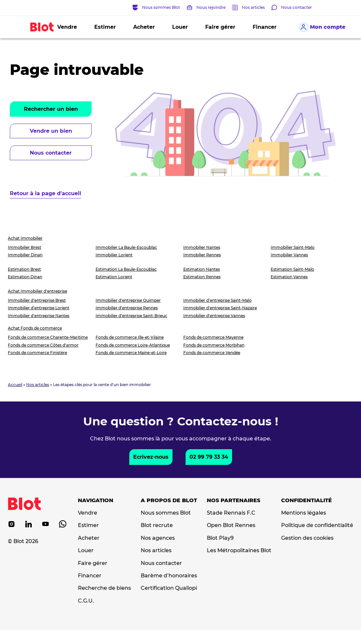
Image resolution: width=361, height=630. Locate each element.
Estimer (105, 27)
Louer (180, 27)
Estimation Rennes (202, 276)
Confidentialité (306, 500)
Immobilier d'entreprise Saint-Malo (217, 300)
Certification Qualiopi (169, 588)
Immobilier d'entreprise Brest (37, 300)
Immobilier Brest (24, 247)
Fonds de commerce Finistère (37, 352)
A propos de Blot (169, 500)
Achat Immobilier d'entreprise (37, 291)
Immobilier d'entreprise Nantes (38, 315)
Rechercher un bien (51, 109)
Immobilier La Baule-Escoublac (126, 247)
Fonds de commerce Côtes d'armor (43, 345)
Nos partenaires (233, 500)
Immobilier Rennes (202, 254)
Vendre (67, 27)
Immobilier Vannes (289, 254)
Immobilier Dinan (25, 254)
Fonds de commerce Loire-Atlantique (133, 345)
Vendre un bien (51, 131)
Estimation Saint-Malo (292, 269)
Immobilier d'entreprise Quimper (128, 300)
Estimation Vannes (289, 276)
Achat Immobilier (25, 238)
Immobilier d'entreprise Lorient (38, 307)
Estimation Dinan (25, 276)
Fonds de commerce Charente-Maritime (48, 337)
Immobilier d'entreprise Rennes (127, 307)
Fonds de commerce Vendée (211, 352)
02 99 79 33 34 (209, 457)
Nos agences (158, 538)
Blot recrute (157, 525)
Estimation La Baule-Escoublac (126, 269)
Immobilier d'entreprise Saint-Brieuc (131, 315)
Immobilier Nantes (201, 247)
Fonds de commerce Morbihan (213, 345)
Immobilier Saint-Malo (293, 247)
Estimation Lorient (114, 276)
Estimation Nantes (201, 269)
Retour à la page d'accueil (45, 193)
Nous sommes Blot (166, 513)
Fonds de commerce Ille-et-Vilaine (130, 337)
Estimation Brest (24, 269)
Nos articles (253, 7)
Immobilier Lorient (114, 254)
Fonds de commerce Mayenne (213, 337)
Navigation (95, 500)
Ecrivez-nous (151, 457)
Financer (265, 27)
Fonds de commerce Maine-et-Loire (131, 352)
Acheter (144, 27)
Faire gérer (220, 27)
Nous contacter (51, 153)
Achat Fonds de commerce (35, 328)
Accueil (15, 384)
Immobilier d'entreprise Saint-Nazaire (220, 307)
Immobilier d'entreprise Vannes (214, 315)
